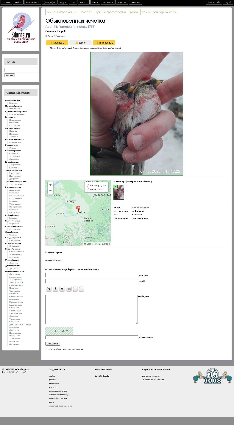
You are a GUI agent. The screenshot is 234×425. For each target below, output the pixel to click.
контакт (84, 2)
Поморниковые (16, 207)
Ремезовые (14, 327)
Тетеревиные (15, 165)
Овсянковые (14, 344)
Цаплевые (13, 131)
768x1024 (159, 12)
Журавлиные (15, 173)
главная (6, 2)
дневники (135, 2)
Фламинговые (15, 142)
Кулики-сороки (15, 198)
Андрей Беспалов (56, 36)
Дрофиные (14, 179)
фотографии (50, 2)
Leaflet (88, 244)
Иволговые (14, 288)
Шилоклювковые (16, 195)
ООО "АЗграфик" (17, 377)
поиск (95, 2)
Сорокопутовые (16, 285)
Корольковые (15, 310)
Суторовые (14, 322)
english (228, 2)
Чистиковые (14, 212)
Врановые (13, 293)
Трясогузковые (15, 279)
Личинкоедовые (16, 282)
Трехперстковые (16, 184)
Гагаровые (13, 103)
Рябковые (13, 218)
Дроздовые (14, 316)
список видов (32, 2)
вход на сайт (214, 2)
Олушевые (14, 122)
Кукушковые (14, 229)
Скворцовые (14, 291)
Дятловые (13, 268)
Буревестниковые (16, 114)
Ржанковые (14, 193)
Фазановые (14, 167)
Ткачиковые (14, 338)
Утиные (12, 148)
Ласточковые (15, 274)
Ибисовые (13, 134)
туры (73, 2)
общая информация (62, 12)
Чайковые (13, 209)
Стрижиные (14, 246)
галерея (86, 12)
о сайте (18, 2)
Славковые (14, 308)
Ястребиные (14, 156)
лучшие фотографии (111, 12)
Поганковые (14, 108)
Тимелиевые (14, 319)
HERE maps (103, 244)
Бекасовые (13, 201)
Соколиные (14, 159)
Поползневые (15, 333)
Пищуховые (14, 336)
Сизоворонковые (16, 251)
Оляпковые (14, 299)
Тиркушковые (15, 204)
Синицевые (14, 330)
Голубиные (14, 223)
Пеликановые (15, 120)
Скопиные (13, 153)
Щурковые (14, 257)
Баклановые (14, 125)
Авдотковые (14, 190)
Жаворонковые (15, 277)
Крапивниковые (16, 302)
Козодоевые (14, 240)
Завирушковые (15, 305)
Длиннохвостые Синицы (20, 324)
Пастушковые (15, 176)
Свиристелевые (16, 296)
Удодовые (13, 263)
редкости (122, 2)
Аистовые (13, 136)
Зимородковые (15, 254)
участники (108, 2)
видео (63, 2)
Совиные (13, 235)
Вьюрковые (14, 341)
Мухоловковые (15, 313)
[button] (77, 209)
